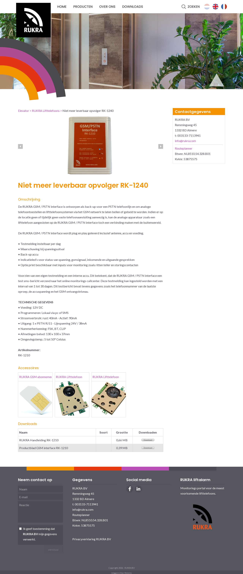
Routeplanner (183, 148)
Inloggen (114, 573)
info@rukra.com (185, 141)
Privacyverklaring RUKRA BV (91, 539)
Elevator (23, 110)
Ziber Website (126, 573)
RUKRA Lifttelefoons (46, 110)
